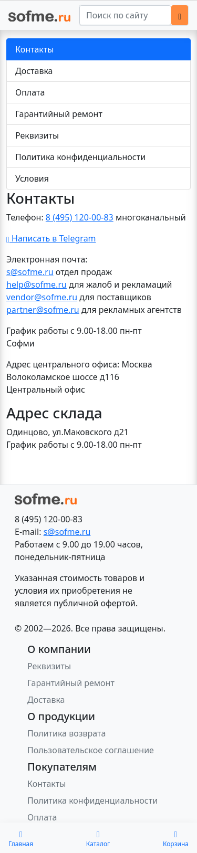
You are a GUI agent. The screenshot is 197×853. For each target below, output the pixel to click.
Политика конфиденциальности (80, 157)
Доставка (34, 71)
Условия (32, 178)
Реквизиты (37, 135)
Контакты (34, 49)
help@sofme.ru (36, 284)
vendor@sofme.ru (41, 297)
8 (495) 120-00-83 (79, 217)
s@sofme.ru (30, 272)
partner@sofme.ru (42, 309)
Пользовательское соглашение (90, 750)
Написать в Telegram (51, 238)
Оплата (30, 92)
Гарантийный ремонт (58, 114)
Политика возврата (66, 733)
